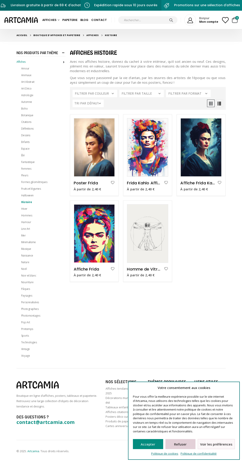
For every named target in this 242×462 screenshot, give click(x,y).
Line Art (25, 229)
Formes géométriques (34, 182)
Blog (84, 20)
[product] (94, 147)
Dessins (25, 135)
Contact (99, 20)
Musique (26, 249)
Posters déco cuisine (120, 417)
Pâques (25, 289)
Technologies (29, 342)
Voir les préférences (216, 444)
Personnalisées (30, 302)
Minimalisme (28, 242)
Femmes (26, 169)
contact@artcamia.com (45, 422)
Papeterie (69, 20)
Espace (25, 149)
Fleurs (24, 175)
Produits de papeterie (120, 421)
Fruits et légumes (31, 189)
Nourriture (27, 282)
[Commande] (88, 103)
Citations (26, 122)
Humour (26, 222)
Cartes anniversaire (119, 426)
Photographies (30, 309)
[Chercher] (171, 20)
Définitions (27, 128)
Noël (24, 269)
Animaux (26, 75)
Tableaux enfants (118, 407)
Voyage (25, 356)
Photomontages (30, 315)
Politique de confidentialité (199, 454)
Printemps (27, 329)
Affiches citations (117, 412)
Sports (25, 336)
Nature (25, 262)
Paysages (26, 295)
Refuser (180, 444)
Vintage (25, 349)
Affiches (49, 20)
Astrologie (27, 95)
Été (23, 155)
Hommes (26, 215)
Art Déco (26, 88)
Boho (24, 108)
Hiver (24, 209)
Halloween (27, 195)
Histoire (26, 202)
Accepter (148, 444)
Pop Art (25, 322)
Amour (25, 68)
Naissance (27, 255)
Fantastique (28, 162)
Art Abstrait (28, 82)
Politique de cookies (164, 454)
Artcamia (33, 451)
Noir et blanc (28, 275)
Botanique (27, 115)
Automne (26, 102)
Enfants (25, 142)
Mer (23, 235)
